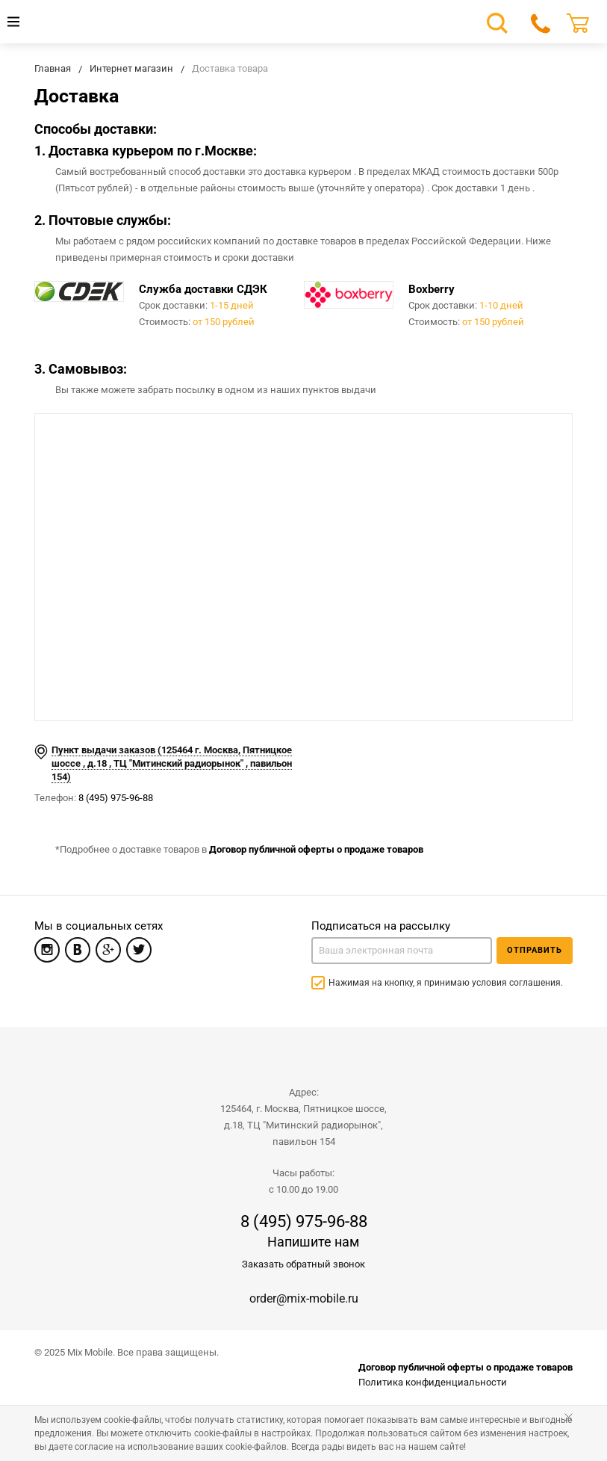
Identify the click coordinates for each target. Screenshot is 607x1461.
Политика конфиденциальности (432, 1382)
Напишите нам (313, 1242)
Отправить (534, 950)
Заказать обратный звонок (303, 1264)
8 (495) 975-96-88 (115, 797)
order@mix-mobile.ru (303, 1298)
